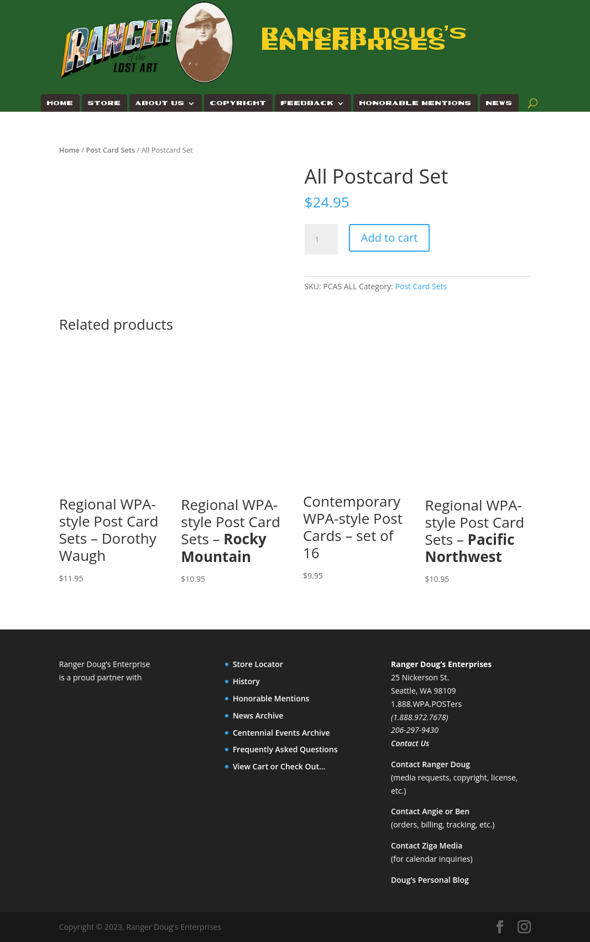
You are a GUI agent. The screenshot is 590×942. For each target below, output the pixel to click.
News (499, 103)
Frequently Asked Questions (285, 749)
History (246, 681)
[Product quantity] (321, 239)
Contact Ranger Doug (430, 764)
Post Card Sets (110, 150)
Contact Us (410, 743)
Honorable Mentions (415, 103)
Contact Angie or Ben (430, 811)
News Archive (258, 715)
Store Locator (258, 664)
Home (60, 103)
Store (104, 103)
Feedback (307, 103)
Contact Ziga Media (426, 845)
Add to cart (389, 237)
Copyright (238, 103)
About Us (160, 103)
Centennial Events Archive (281, 732)
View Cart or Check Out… (279, 766)
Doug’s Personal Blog (430, 880)
